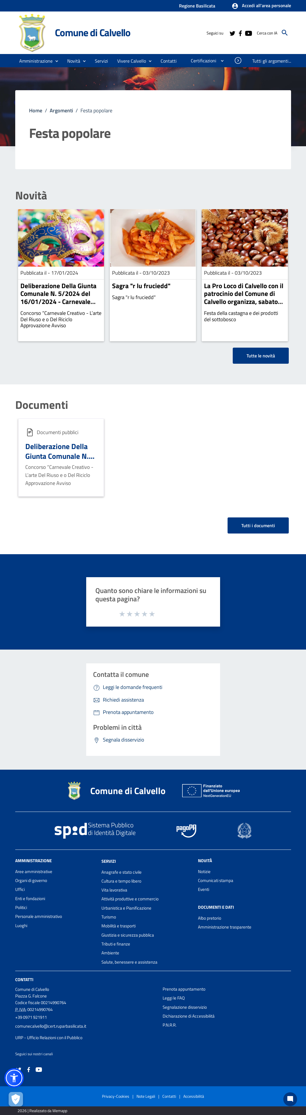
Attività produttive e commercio (130, 899)
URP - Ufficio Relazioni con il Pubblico (48, 1037)
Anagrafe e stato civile (121, 872)
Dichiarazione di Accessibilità (189, 1016)
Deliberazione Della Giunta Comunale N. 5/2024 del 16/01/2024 (57, 461)
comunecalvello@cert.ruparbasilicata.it (50, 1026)
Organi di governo (31, 880)
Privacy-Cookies (115, 1096)
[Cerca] (284, 32)
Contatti (24, 979)
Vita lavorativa (114, 890)
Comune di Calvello (92, 32)
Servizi (108, 861)
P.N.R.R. (169, 1025)
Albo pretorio (209, 918)
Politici (21, 907)
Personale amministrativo (38, 916)
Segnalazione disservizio (185, 1007)
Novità (31, 195)
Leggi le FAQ (174, 998)
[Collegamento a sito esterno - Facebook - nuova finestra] (240, 32)
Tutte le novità (261, 355)
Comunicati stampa (215, 880)
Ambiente (110, 953)
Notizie (204, 871)
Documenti (41, 405)
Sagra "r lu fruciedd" (141, 286)
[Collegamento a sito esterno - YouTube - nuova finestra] (248, 32)
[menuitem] (169, 61)
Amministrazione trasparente (224, 927)
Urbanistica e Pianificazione (126, 908)
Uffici (20, 889)
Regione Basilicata (197, 5)
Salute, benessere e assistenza (129, 962)
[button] (261, 6)
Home (35, 110)
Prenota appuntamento (184, 989)
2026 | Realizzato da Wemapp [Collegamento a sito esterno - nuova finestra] (42, 1111)
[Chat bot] (290, 1099)
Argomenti (61, 110)
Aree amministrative (33, 871)
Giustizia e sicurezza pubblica (127, 935)
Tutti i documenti (258, 525)
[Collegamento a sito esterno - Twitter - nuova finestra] (232, 32)
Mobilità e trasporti (118, 926)
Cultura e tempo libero (121, 881)
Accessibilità (193, 1096)
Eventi (203, 889)
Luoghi (21, 925)
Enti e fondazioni (30, 898)
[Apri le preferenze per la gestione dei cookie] (16, 1099)
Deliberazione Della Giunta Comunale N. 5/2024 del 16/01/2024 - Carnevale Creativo (58, 298)
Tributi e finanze (115, 944)
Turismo (108, 917)
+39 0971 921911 (31, 1017)
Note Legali (145, 1096)
